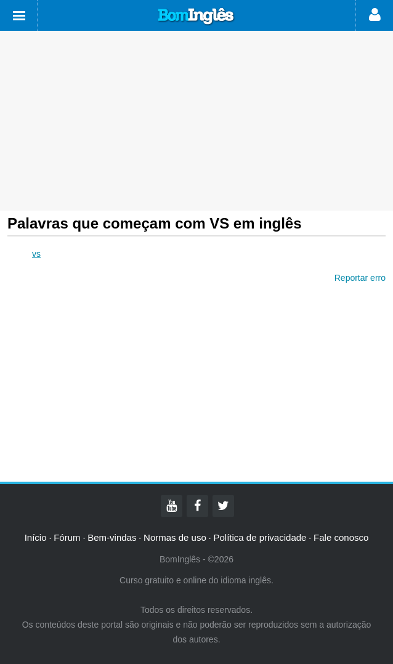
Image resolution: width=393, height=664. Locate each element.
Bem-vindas (111, 537)
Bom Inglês (196, 16)
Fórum (67, 537)
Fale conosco (341, 537)
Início (36, 537)
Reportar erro (360, 278)
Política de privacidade (259, 537)
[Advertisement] (196, 120)
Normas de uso (175, 537)
